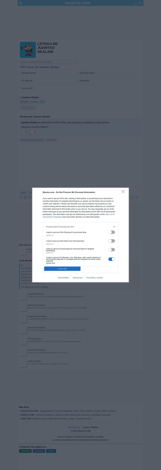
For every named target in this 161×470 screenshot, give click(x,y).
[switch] (111, 232)
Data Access (78, 278)
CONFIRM (62, 269)
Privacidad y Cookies (94, 278)
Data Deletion (63, 278)
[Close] (124, 192)
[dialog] (80, 235)
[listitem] (80, 226)
